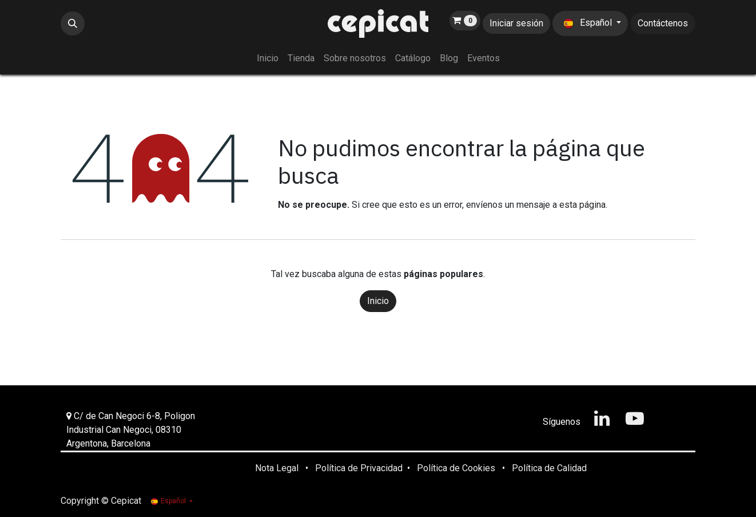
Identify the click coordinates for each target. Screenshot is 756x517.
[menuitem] (267, 58)
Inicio (378, 300)
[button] (73, 23)
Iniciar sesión (516, 23)
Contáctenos (663, 23)
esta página (582, 204)
